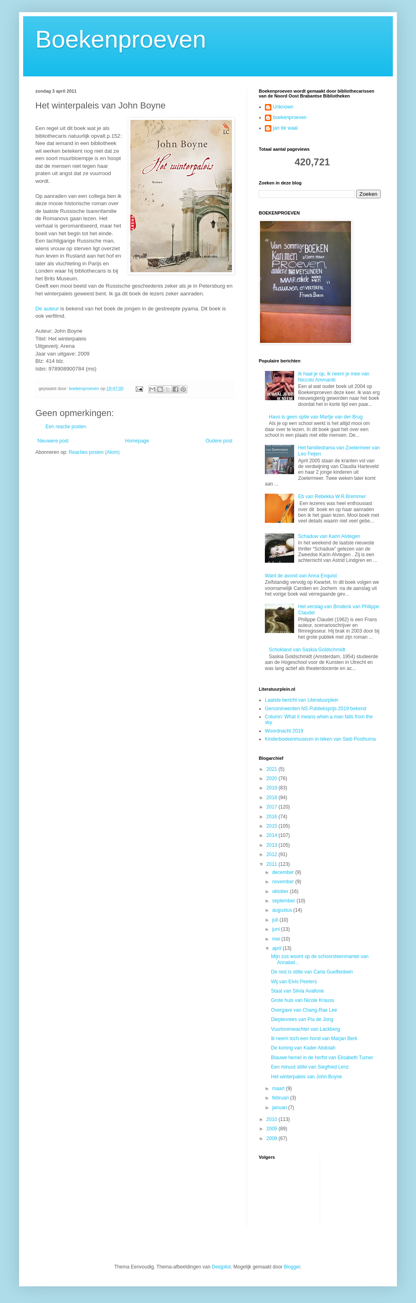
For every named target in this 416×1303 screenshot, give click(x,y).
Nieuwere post (53, 441)
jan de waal (285, 128)
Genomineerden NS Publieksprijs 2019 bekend (315, 708)
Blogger (292, 1267)
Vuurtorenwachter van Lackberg (305, 1029)
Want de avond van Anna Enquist (301, 576)
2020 (272, 778)
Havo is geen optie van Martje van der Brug (316, 417)
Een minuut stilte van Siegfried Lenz (310, 1067)
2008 (272, 1138)
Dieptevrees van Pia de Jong (302, 1019)
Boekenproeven (120, 39)
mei (277, 939)
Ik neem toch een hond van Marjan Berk (314, 1038)
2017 (272, 807)
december (283, 872)
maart (279, 1088)
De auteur (47, 309)
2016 (272, 817)
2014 (272, 835)
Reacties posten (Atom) (94, 452)
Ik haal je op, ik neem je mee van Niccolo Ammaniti (333, 376)
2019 (272, 788)
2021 (272, 769)
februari (281, 1098)
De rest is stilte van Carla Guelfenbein (312, 972)
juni (276, 929)
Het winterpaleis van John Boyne (306, 1077)
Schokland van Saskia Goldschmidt (307, 650)
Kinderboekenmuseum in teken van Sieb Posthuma (320, 739)
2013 (272, 845)
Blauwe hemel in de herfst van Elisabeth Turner (322, 1057)
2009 (272, 1129)
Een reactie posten (66, 426)
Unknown (283, 107)
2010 (272, 1119)
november (283, 882)
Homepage (137, 441)
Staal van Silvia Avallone (297, 991)
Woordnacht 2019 (284, 731)
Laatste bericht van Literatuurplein (301, 700)
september (284, 901)
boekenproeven (290, 117)
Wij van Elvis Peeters (294, 981)
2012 (272, 854)
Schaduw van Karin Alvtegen (329, 536)
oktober (281, 891)
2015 (272, 826)
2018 (272, 797)
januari (280, 1107)
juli (276, 920)
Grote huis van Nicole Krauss (302, 1000)
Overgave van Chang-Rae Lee (304, 1010)
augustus (282, 910)
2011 (272, 864)
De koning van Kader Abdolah (303, 1048)
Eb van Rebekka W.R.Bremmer (332, 496)
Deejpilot (221, 1267)
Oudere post (219, 441)
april (277, 948)
